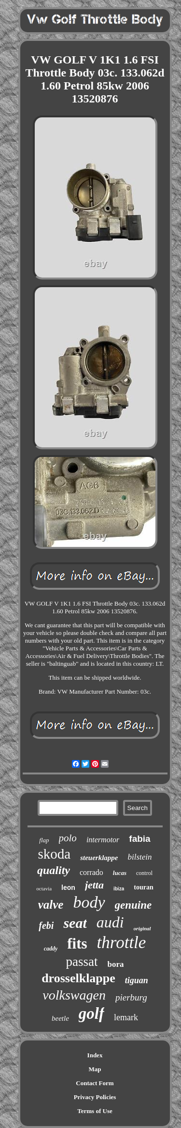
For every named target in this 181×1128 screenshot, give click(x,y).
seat (74, 923)
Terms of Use (94, 1111)
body (89, 902)
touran (143, 887)
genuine (133, 905)
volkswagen (74, 995)
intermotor (102, 840)
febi (46, 925)
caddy (51, 948)
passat (82, 961)
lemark (126, 1017)
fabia (139, 839)
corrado (91, 872)
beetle (60, 1018)
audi (110, 922)
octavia (44, 888)
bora (115, 964)
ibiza (118, 888)
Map (95, 1069)
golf (91, 1013)
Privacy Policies (95, 1097)
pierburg (131, 997)
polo (68, 838)
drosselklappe (78, 978)
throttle (121, 942)
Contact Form (94, 1083)
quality (53, 870)
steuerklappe (99, 858)
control (144, 873)
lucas (119, 872)
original (142, 928)
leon (68, 887)
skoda (54, 854)
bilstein (139, 857)
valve (51, 904)
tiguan (136, 980)
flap (44, 840)
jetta (94, 885)
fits (77, 943)
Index (95, 1055)
